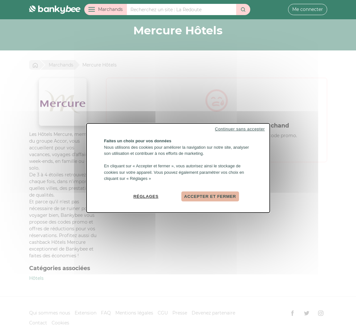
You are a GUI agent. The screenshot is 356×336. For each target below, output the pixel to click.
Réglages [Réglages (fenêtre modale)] (145, 196)
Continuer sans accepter (240, 129)
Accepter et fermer (210, 196)
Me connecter (307, 9)
